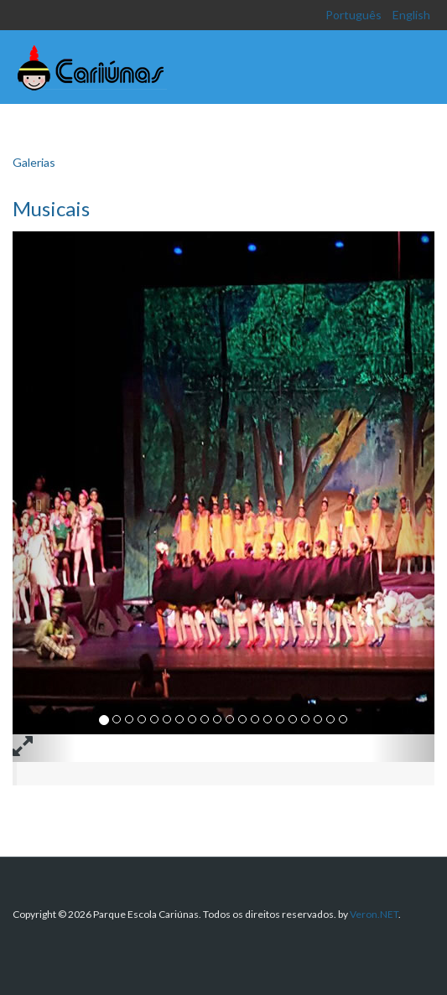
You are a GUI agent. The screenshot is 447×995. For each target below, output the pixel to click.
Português (354, 15)
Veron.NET (374, 914)
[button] (44, 496)
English (411, 15)
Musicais (51, 208)
